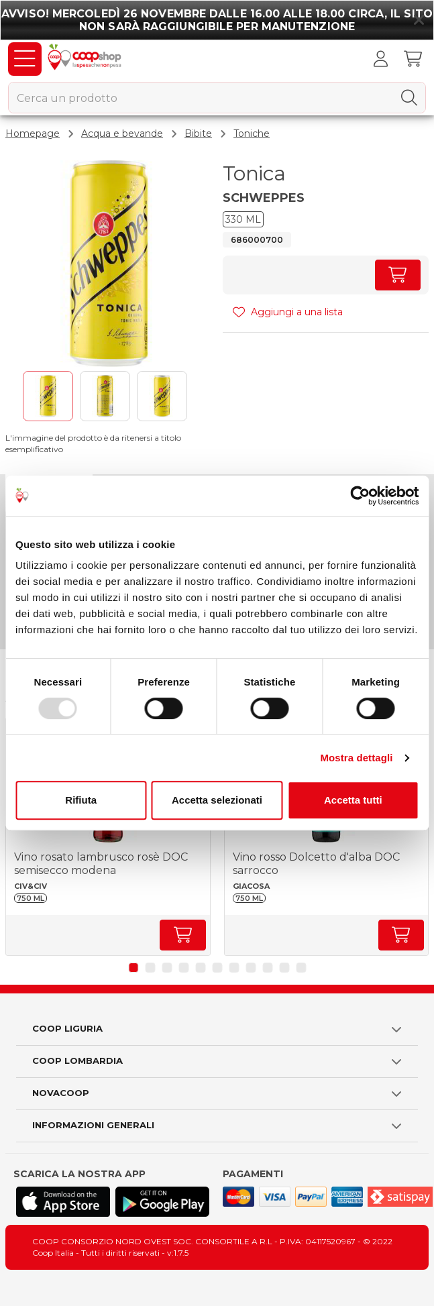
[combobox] (217, 98)
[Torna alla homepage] (86, 59)
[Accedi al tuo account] (380, 59)
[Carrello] (412, 59)
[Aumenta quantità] (398, 275)
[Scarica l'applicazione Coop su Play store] (162, 1202)
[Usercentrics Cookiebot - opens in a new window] (360, 496)
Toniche (251, 133)
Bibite (198, 133)
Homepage (32, 133)
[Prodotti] (25, 59)
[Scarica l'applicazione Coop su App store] (63, 1202)
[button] (133, 968)
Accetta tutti (353, 800)
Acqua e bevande (122, 133)
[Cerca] (409, 98)
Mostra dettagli (356, 757)
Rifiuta (81, 800)
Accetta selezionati (217, 800)
